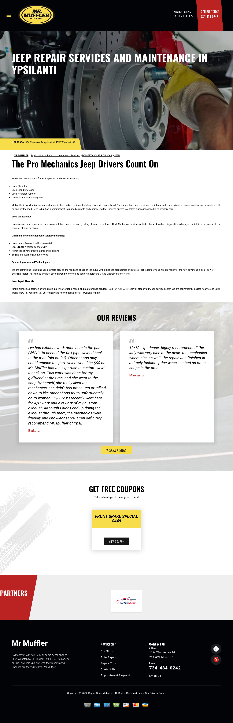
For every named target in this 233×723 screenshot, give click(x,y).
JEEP (117, 155)
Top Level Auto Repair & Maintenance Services (55, 155)
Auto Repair (108, 657)
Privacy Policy (158, 693)
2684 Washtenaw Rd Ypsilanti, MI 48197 (43, 142)
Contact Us (108, 669)
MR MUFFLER (21, 155)
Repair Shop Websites (100, 693)
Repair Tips (108, 663)
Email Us (155, 675)
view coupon (116, 541)
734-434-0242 (209, 16)
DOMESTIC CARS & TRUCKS (97, 155)
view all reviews (116, 450)
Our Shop (107, 651)
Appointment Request (115, 675)
